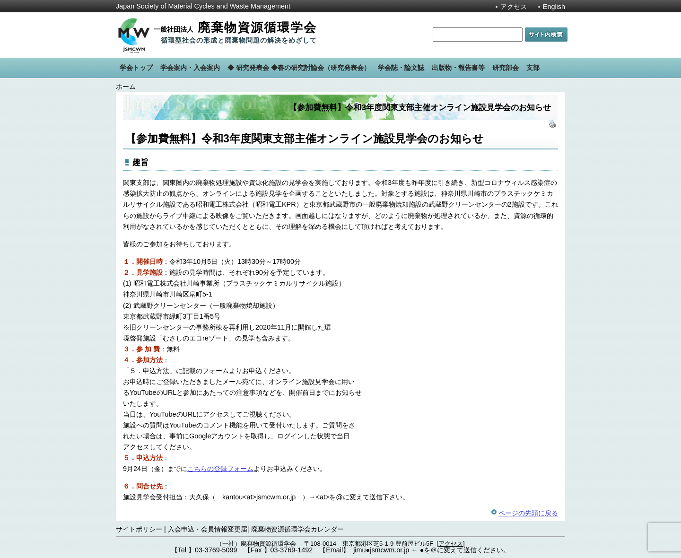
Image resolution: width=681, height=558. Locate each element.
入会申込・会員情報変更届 (207, 529)
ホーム (126, 86)
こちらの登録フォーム (220, 468)
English (554, 6)
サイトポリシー (139, 529)
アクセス (513, 6)
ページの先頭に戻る (528, 513)
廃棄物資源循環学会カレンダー (297, 529)
